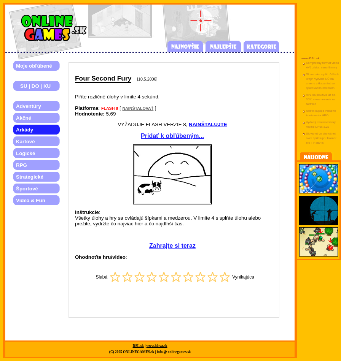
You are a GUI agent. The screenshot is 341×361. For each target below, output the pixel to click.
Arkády (24, 130)
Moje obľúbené (34, 66)
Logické (25, 153)
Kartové (25, 141)
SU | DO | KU (33, 86)
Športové (27, 189)
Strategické (29, 177)
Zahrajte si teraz (172, 245)
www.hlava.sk (157, 346)
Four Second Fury (103, 78)
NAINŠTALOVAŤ (137, 108)
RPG (21, 165)
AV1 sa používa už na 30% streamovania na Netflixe (320, 99)
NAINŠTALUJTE (208, 124)
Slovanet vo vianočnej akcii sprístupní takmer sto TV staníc (321, 138)
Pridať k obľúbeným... (172, 136)
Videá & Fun (30, 200)
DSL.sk (138, 346)
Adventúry (28, 106)
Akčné (23, 118)
